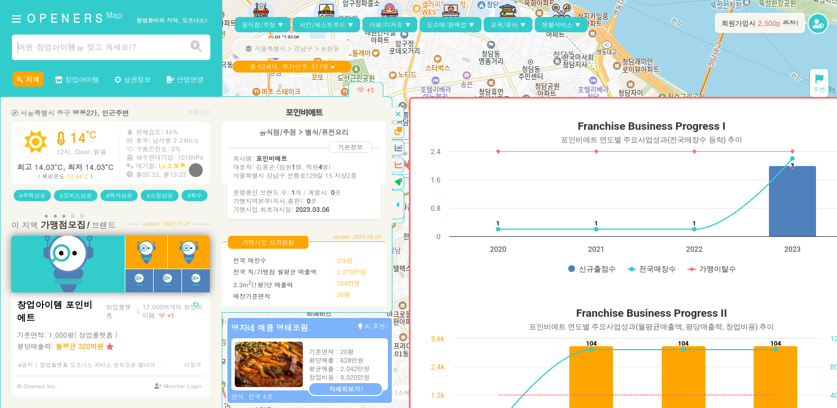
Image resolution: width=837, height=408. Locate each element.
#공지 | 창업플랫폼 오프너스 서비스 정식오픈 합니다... (90, 365)
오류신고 (198, 112)
